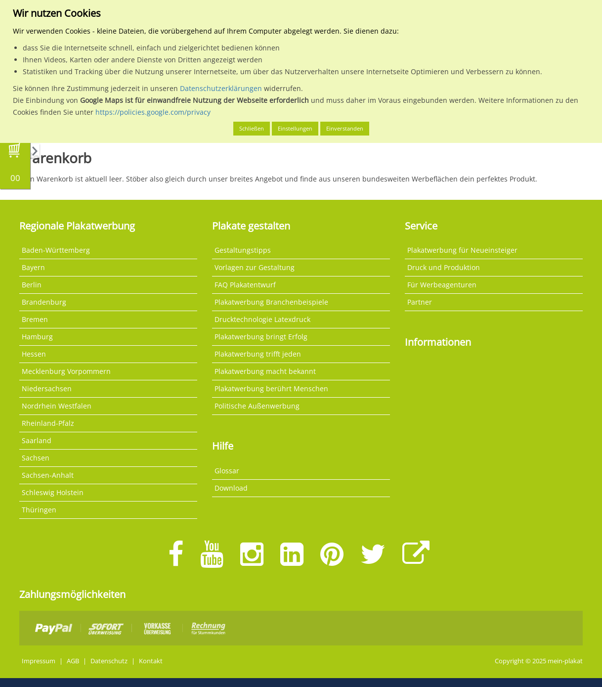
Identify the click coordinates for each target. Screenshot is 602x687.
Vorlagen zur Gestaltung (255, 267)
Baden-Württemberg (56, 250)
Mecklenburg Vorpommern (66, 371)
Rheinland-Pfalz (48, 423)
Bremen (35, 319)
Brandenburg (44, 302)
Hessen (34, 354)
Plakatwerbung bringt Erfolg (261, 336)
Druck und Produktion (443, 267)
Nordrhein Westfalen (56, 406)
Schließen (251, 128)
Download (231, 488)
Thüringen (39, 509)
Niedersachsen (47, 388)
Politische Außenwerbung (257, 406)
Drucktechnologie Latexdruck (262, 319)
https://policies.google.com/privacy (153, 112)
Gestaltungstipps (243, 250)
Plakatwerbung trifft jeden (258, 354)
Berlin (32, 284)
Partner (419, 302)
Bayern (33, 267)
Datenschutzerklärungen (221, 88)
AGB (73, 661)
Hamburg (37, 336)
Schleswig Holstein (53, 492)
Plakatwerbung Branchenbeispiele (271, 302)
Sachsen (35, 457)
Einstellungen (295, 128)
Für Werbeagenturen (441, 284)
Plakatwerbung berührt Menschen (271, 388)
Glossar (227, 470)
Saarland (36, 440)
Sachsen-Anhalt (48, 475)
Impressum (38, 661)
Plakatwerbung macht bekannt (265, 371)
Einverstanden (344, 128)
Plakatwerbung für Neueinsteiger (462, 250)
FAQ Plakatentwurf (245, 284)
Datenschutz (109, 661)
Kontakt (151, 661)
